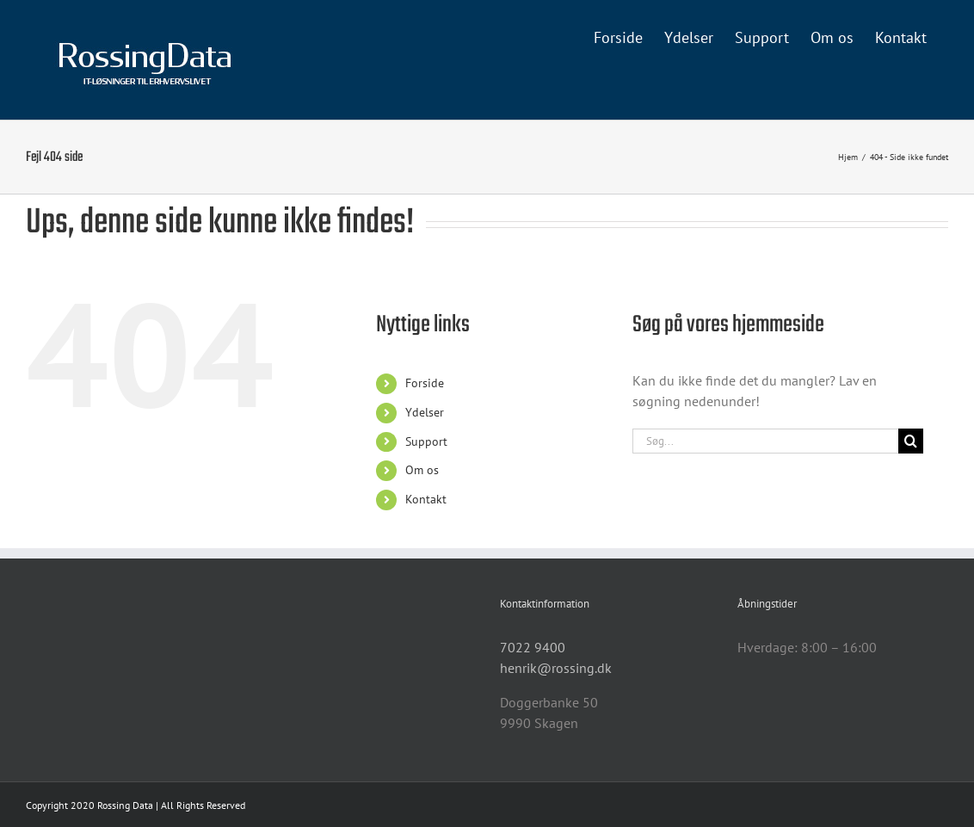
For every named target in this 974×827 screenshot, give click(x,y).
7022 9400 (532, 647)
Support (426, 441)
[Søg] (910, 441)
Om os (422, 470)
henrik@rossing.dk (556, 667)
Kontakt (426, 499)
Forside (424, 383)
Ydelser (424, 412)
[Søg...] (764, 441)
